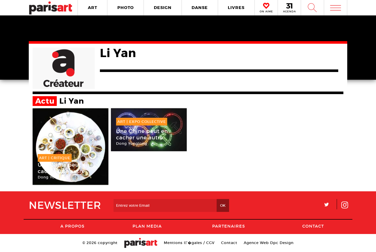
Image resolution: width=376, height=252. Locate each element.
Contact (313, 226)
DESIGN (163, 7)
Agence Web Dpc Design (269, 242)
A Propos (72, 226)
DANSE (200, 7)
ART (92, 7)
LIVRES (236, 7)
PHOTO (125, 7)
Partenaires (228, 226)
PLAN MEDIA (147, 226)
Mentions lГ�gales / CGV (189, 242)
